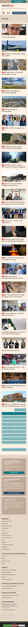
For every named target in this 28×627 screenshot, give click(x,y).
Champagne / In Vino (7, 526)
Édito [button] (8, 13)
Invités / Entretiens (6, 537)
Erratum (4, 577)
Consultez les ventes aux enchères (10, 595)
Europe (4, 530)
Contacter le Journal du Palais (9, 570)
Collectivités (5, 528)
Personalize (21, 625)
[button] (3, 13)
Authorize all (7, 625)
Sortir (3, 540)
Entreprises (5, 523)
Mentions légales (6, 572)
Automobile (5, 533)
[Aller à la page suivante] (20, 409)
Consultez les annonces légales (9, 586)
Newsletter (18, 1)
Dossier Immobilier (6, 535)
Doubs (3, 558)
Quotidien (4, 547)
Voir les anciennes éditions (8, 610)
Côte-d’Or (4, 556)
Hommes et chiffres (7, 521)
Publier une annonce (7, 588)
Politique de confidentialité (8, 574)
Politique (4, 542)
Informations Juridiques (8, 544)
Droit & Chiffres (5, 549)
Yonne (3, 563)
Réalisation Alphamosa (7, 617)
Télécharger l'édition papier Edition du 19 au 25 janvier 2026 (9, 606)
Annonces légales (14, 493)
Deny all (15, 625)
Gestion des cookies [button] (7, 579)
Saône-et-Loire (6, 560)
